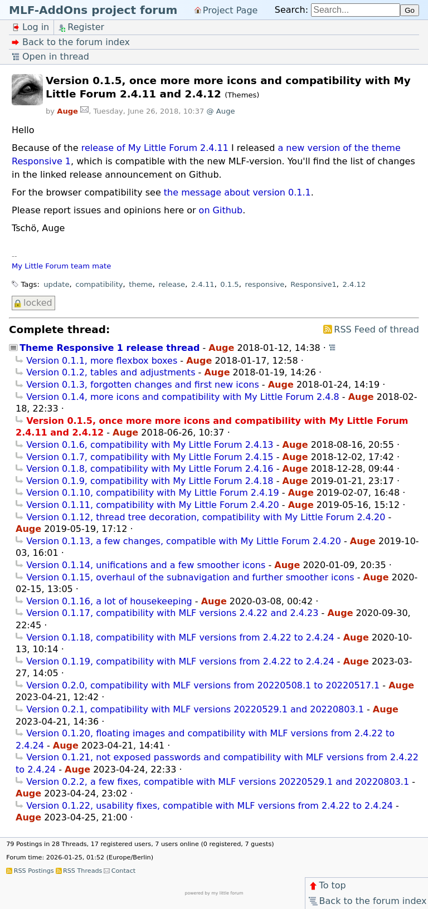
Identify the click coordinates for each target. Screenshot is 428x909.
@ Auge (221, 111)
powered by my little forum (214, 893)
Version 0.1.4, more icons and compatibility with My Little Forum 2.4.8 (182, 397)
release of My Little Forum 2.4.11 (154, 148)
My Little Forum (40, 266)
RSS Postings (34, 870)
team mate (91, 266)
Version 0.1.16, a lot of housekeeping (109, 601)
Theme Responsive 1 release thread (110, 348)
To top (327, 885)
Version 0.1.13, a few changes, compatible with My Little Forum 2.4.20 (183, 541)
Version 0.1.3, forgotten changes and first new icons (142, 384)
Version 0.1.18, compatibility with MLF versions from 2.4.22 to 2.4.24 (180, 637)
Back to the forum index (367, 901)
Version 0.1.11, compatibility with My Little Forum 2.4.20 (152, 505)
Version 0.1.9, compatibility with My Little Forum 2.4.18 (149, 481)
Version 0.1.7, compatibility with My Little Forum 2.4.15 (149, 457)
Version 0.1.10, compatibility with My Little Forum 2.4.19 (152, 492)
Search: (291, 9)
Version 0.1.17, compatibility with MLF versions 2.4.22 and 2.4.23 (172, 613)
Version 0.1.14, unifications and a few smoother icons (145, 565)
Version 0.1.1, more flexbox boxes (101, 360)
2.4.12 (354, 284)
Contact (123, 870)
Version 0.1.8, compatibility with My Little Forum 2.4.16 (149, 468)
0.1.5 (229, 284)
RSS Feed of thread (376, 329)
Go (410, 10)
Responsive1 (313, 284)
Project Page (230, 9)
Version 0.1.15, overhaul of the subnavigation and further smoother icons (190, 577)
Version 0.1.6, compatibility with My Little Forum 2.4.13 (149, 444)
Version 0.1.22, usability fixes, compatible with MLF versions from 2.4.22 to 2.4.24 (209, 805)
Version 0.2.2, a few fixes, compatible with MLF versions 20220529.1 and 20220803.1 (217, 781)
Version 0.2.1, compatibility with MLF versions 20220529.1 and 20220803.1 (195, 709)
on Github (221, 210)
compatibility (99, 284)
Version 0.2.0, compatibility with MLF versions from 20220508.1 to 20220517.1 (203, 685)
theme (140, 284)
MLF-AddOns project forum (93, 10)
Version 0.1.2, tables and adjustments (110, 372)
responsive (264, 284)
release (171, 284)
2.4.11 (203, 284)
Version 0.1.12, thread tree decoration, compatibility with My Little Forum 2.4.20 (205, 517)
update (56, 284)
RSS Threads (82, 870)
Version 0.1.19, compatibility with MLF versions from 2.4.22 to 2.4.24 (180, 661)
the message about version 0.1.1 (237, 192)
